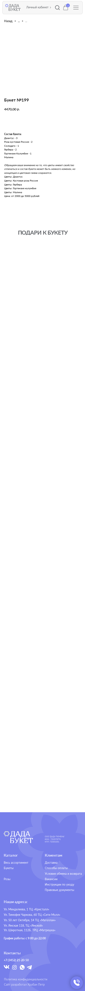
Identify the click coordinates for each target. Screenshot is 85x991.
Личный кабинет (37, 7)
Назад (8, 21)
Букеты (9, 868)
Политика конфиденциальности (25, 979)
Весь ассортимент (16, 862)
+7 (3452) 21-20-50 (16, 960)
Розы (7, 879)
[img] (18, 837)
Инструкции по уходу (59, 884)
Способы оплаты (56, 868)
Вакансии (51, 879)
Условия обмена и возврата (63, 873)
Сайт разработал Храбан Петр (24, 984)
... (19, 21)
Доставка (51, 862)
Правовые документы (59, 890)
